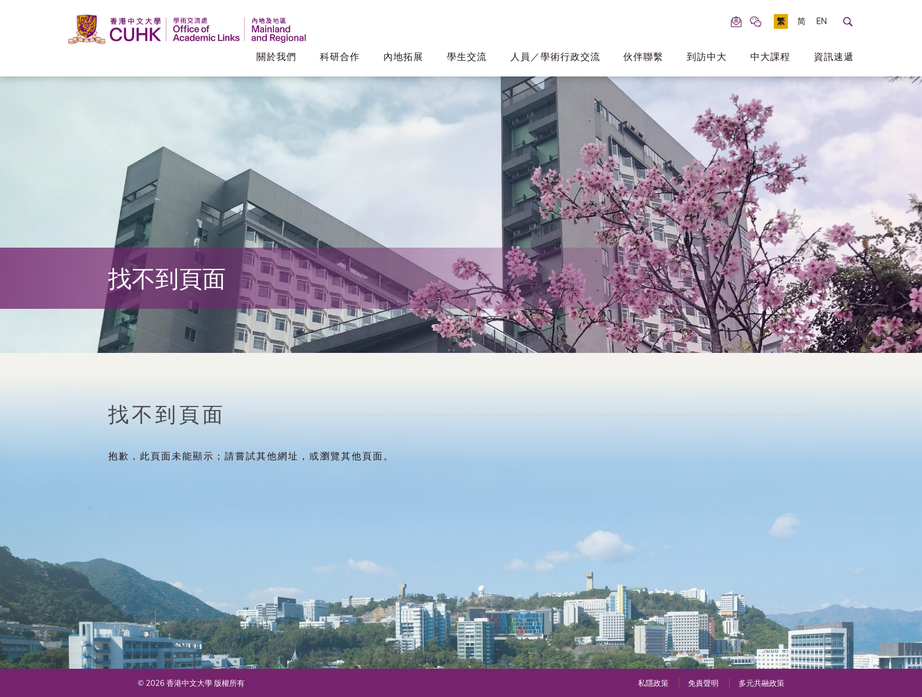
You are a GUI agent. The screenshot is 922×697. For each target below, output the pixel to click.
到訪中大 (707, 56)
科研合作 (340, 56)
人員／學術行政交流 (555, 56)
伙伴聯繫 (643, 56)
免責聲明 (703, 683)
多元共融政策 (761, 683)
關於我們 (276, 56)
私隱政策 (653, 683)
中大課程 (770, 56)
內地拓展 (403, 56)
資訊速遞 (834, 56)
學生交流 (467, 56)
